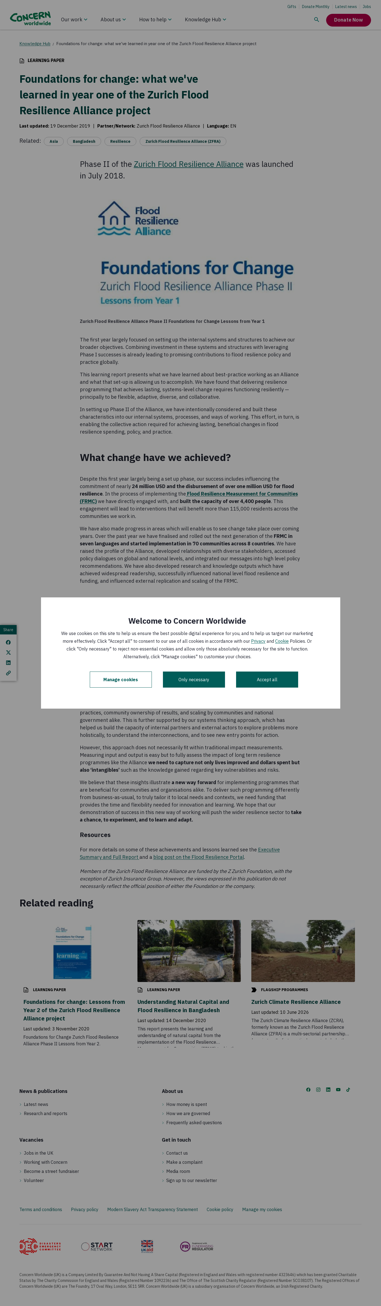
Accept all (267, 679)
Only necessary (193, 679)
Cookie (282, 641)
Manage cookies (120, 679)
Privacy (258, 641)
